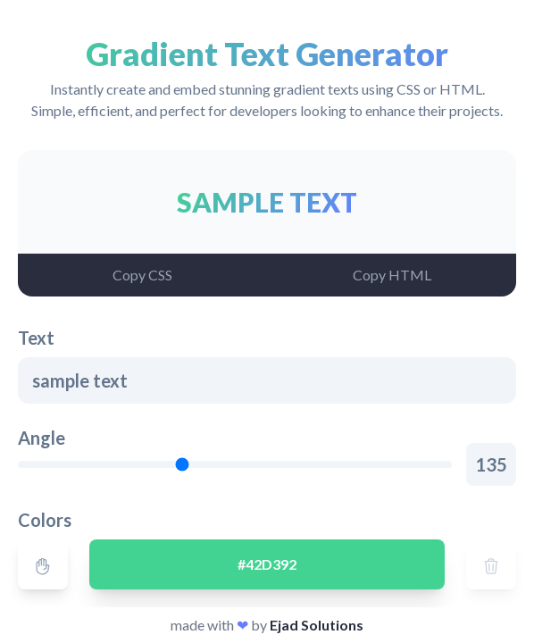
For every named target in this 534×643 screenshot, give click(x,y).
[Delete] (491, 564)
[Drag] (43, 564)
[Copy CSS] (142, 275)
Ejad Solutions (316, 624)
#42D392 (267, 563)
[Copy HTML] (391, 275)
